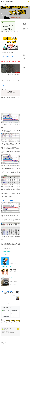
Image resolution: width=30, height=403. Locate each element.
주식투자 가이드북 (4, 297)
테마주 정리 (9, 4)
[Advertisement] (10, 26)
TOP (28, 400)
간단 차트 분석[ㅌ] (25, 51)
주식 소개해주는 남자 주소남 (7, 1)
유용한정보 (24, 55)
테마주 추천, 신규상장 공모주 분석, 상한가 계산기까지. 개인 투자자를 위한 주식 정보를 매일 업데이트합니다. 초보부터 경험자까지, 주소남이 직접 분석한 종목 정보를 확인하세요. (9, 389)
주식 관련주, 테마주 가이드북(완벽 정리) (7, 294)
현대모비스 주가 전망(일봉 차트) (7, 38)
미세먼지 (24, 58)
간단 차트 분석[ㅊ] (25, 49)
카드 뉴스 (24, 29)
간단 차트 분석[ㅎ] (25, 53)
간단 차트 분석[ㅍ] (25, 52)
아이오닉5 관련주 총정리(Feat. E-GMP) (6, 320)
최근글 (24, 88)
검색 (26, 1)
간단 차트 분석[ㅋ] (25, 50)
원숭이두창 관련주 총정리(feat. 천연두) (6, 309)
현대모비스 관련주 (5, 37)
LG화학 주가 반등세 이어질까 (5, 299)
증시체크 (24, 24)
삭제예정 (24, 60)
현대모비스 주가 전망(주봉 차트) (7, 40)
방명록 (5, 4)
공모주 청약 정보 (25, 28)
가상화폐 (24, 54)
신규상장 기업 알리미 (25, 27)
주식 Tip (24, 25)
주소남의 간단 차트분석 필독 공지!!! (6, 126)
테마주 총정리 (25, 23)
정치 (23, 59)
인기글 (26, 88)
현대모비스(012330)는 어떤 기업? (8, 35)
